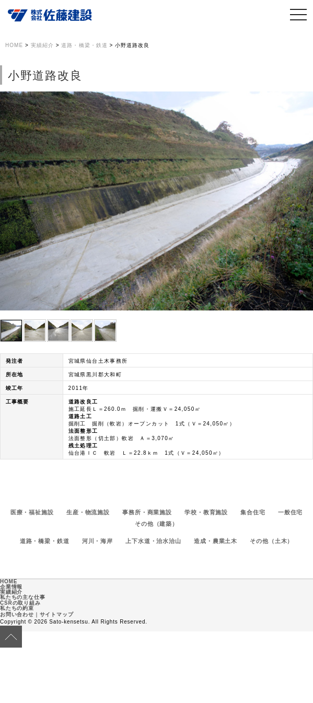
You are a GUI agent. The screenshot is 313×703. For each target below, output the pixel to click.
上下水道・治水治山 (153, 541)
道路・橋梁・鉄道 (44, 541)
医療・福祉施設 (32, 512)
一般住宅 (290, 512)
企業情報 (11, 587)
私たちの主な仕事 (22, 597)
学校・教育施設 (206, 512)
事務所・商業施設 (147, 512)
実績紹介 (11, 592)
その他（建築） (156, 524)
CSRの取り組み (20, 603)
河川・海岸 (97, 541)
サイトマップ (57, 614)
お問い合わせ (17, 614)
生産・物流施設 (88, 512)
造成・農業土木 (215, 541)
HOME (8, 581)
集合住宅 (252, 512)
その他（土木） (271, 541)
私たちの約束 (17, 608)
